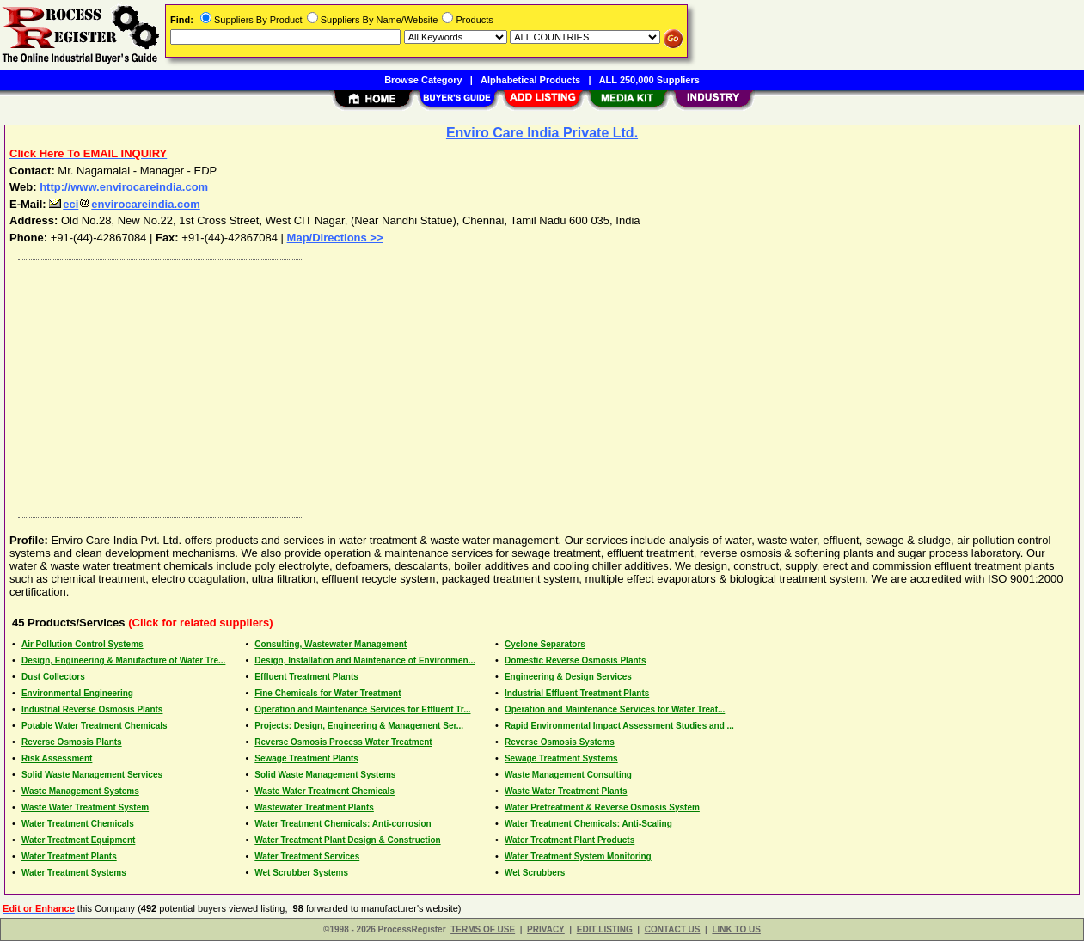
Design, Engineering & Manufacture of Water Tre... (123, 660)
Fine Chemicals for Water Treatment (327, 693)
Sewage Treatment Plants (306, 758)
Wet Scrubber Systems (301, 872)
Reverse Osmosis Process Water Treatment (343, 742)
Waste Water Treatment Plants (566, 791)
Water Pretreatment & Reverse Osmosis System (602, 807)
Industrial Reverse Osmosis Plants (92, 709)
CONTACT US (673, 929)
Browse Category (423, 80)
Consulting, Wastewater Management (330, 644)
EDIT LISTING (605, 929)
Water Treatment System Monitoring (578, 856)
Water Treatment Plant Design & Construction (347, 840)
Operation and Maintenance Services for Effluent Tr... (362, 709)
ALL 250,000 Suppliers (649, 80)
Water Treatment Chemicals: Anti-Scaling (588, 823)
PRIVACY (546, 929)
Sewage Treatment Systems (561, 758)
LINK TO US (736, 929)
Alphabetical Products (530, 80)
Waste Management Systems (80, 791)
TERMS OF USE (482, 929)
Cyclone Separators (545, 644)
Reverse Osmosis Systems (560, 742)
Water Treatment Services (306, 856)
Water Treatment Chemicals (77, 823)
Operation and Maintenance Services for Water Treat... (615, 709)
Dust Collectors (53, 676)
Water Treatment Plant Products (569, 840)
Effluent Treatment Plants (306, 676)
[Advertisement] (527, 384)
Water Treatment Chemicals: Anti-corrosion (342, 823)
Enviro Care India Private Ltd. (542, 132)
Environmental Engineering (77, 693)
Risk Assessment (56, 758)
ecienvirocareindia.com (124, 204)
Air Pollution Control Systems (82, 644)
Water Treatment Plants (69, 856)
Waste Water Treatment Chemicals (324, 791)
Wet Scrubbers (535, 872)
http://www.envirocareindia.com (124, 186)
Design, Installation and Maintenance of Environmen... (364, 660)
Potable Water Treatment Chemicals (94, 725)
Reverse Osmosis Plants (71, 742)
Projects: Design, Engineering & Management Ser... (358, 725)
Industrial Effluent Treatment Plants (577, 693)
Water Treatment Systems (73, 872)
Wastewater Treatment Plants (314, 807)
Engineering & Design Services (568, 676)
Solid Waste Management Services (91, 774)
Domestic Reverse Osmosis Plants (575, 660)
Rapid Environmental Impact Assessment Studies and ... (619, 725)
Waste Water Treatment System (85, 807)
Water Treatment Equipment (78, 840)
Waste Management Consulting (568, 774)
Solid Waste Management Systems (324, 774)
